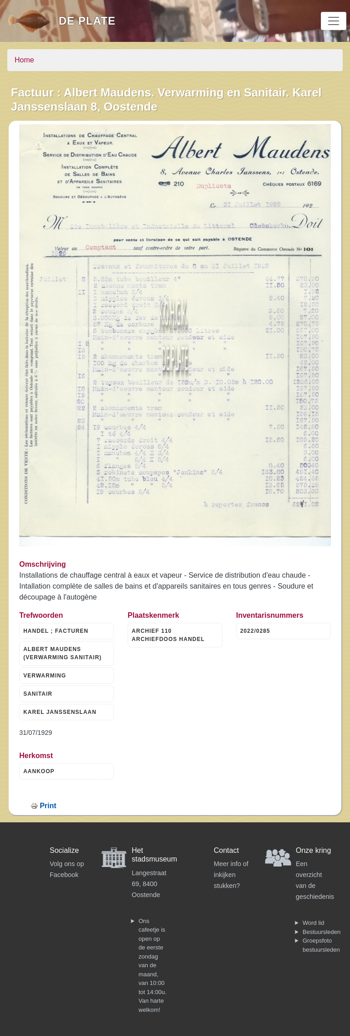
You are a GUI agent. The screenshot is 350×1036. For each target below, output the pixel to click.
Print (48, 806)
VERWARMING (44, 675)
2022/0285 (255, 631)
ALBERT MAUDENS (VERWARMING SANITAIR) (62, 653)
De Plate (87, 21)
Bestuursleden (321, 931)
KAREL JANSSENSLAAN (59, 712)
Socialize (64, 850)
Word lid (313, 922)
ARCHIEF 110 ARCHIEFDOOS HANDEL (168, 635)
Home (24, 60)
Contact (226, 850)
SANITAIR (37, 694)
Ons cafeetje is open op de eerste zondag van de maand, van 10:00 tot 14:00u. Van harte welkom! (152, 965)
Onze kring (313, 850)
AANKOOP (38, 771)
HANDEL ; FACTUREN (55, 631)
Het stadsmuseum (154, 854)
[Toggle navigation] (333, 21)
